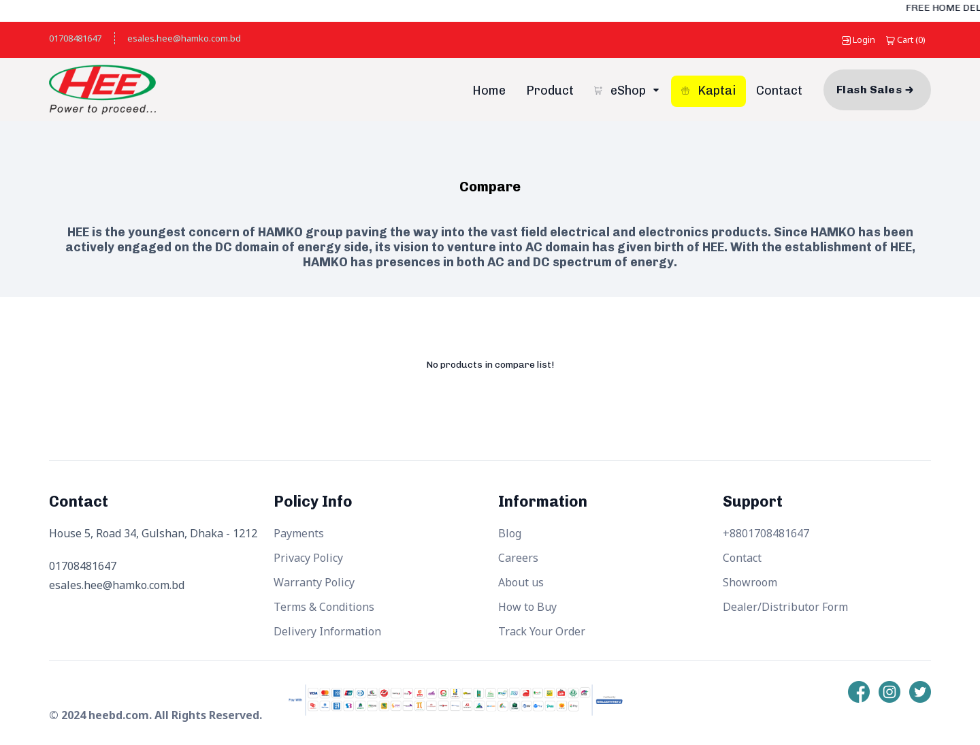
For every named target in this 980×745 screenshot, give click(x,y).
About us (521, 582)
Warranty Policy (314, 582)
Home (489, 90)
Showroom (750, 582)
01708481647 (75, 38)
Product (550, 90)
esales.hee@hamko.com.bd (184, 38)
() (906, 39)
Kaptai (708, 90)
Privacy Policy (308, 557)
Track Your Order (541, 631)
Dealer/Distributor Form (785, 606)
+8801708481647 (766, 533)
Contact (779, 90)
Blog (509, 533)
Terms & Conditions (324, 606)
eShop (621, 90)
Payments (299, 533)
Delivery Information (327, 631)
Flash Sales (869, 89)
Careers (518, 557)
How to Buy (527, 606)
